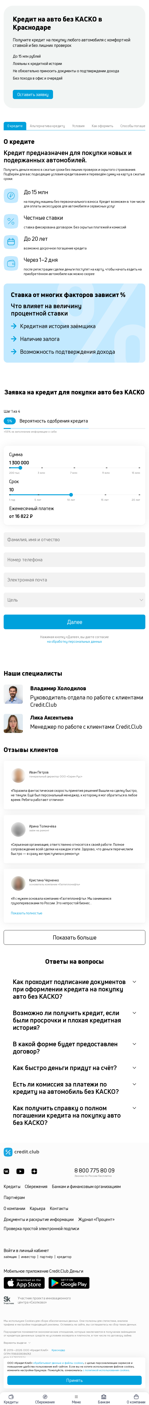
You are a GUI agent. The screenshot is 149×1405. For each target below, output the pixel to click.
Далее (74, 622)
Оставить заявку (32, 94)
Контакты (59, 1208)
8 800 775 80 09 (94, 1170)
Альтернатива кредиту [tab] (47, 126)
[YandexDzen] (34, 1171)
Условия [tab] (78, 126)
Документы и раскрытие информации (39, 1219)
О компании (14, 1208)
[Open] (141, 600)
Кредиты (12, 1186)
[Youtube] (20, 1171)
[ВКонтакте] (6, 1171)
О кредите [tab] (15, 126)
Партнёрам (14, 1197)
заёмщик (10, 1257)
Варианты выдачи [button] (17, 1343)
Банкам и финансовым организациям (86, 1186)
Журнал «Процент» (96, 1219)
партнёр (46, 1257)
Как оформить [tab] (102, 126)
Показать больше (74, 937)
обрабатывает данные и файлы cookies (58, 1363)
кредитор (64, 1257)
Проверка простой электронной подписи (41, 1228)
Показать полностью (26, 913)
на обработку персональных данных (74, 641)
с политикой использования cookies (106, 1370)
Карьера (37, 1208)
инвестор (28, 1257)
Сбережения (36, 1186)
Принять (74, 1380)
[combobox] (74, 539)
